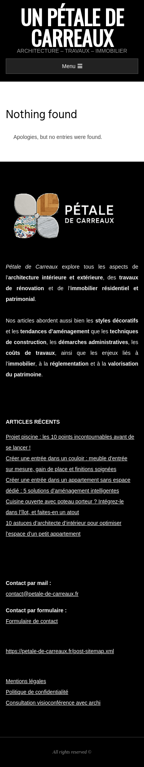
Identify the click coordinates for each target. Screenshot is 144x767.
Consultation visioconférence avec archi (53, 703)
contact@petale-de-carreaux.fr (42, 594)
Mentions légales (26, 681)
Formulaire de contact (32, 621)
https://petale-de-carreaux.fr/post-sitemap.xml (60, 651)
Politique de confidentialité (37, 692)
